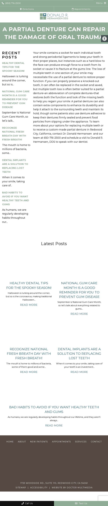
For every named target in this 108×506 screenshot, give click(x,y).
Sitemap (21, 487)
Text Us (81, 503)
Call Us (27, 503)
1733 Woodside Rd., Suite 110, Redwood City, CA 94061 (54, 483)
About (22, 441)
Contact (96, 441)
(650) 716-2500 (11, 3)
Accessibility (39, 487)
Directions (27, 9)
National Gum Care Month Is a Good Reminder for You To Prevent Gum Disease (16, 99)
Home (10, 441)
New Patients (39, 441)
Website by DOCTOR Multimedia (72, 487)
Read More (29, 304)
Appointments (81, 9)
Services (81, 441)
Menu (99, 3)
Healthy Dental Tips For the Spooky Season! (13, 67)
